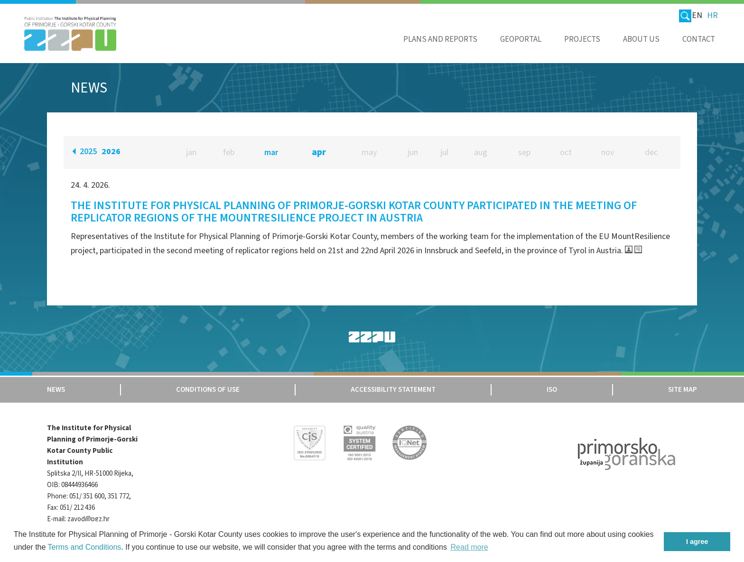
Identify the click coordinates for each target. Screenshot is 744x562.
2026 (111, 151)
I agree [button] (697, 541)
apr (319, 152)
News (56, 390)
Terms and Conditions (84, 547)
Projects (582, 39)
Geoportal (520, 39)
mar (271, 152)
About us (641, 39)
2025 (88, 151)
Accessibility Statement (393, 390)
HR (712, 15)
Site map (682, 390)
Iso (552, 390)
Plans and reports (440, 39)
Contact (698, 39)
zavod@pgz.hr (88, 519)
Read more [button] (469, 547)
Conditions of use (208, 390)
